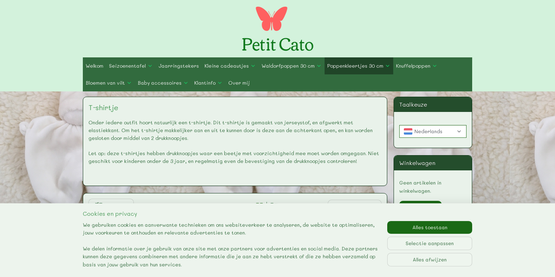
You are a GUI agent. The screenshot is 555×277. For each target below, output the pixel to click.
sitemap (247, 264)
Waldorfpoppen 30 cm (292, 65)
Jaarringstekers (179, 65)
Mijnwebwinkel (354, 264)
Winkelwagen (420, 207)
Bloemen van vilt (109, 82)
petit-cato (409, 230)
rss (262, 264)
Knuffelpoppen (416, 65)
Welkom (94, 65)
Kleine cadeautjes (230, 65)
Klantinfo (208, 82)
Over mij (239, 82)
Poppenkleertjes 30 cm (358, 65)
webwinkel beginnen (289, 264)
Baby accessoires (163, 82)
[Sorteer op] (355, 206)
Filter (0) (111, 206)
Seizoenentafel (131, 65)
